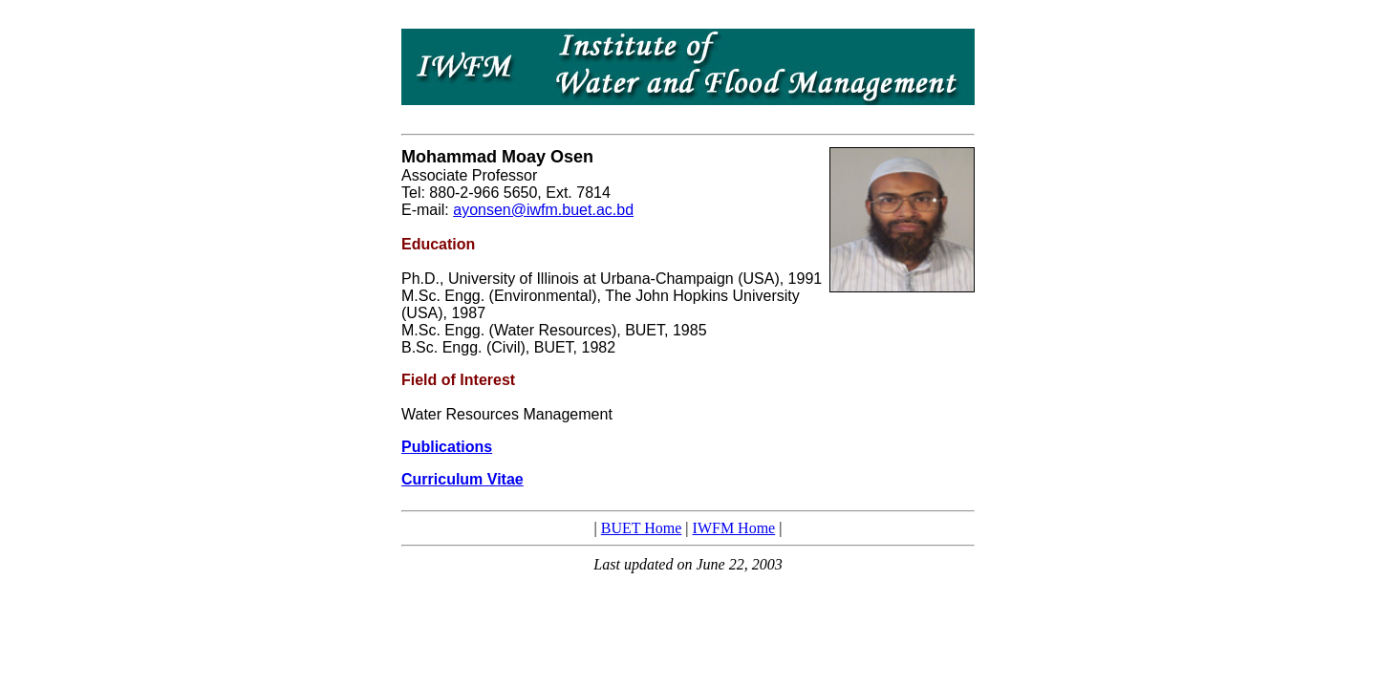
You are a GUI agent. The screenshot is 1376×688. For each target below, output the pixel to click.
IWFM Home (734, 528)
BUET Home (641, 528)
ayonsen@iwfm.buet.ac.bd (543, 210)
